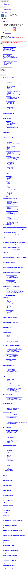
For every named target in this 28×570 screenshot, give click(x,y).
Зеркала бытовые (10, 342)
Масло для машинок (11, 390)
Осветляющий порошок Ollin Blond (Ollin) (11, 249)
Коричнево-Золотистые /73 (12, 220)
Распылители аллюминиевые (12, 408)
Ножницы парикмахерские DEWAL (14, 397)
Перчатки (5, 482)
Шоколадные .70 (10, 93)
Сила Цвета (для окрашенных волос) (14, 290)
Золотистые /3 (9, 208)
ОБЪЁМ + (8, 121)
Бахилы (5, 477)
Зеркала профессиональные (12, 341)
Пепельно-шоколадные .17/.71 (13, 91)
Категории (3, 75)
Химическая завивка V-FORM (9, 134)
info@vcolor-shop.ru (7, 30)
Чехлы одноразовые (7, 500)
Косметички (9, 424)
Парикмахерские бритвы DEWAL (13, 399)
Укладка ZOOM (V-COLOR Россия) (10, 317)
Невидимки (9, 450)
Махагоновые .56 (10, 102)
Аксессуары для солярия (8, 557)
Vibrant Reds (9, 193)
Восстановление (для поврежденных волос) (16, 291)
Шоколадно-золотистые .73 (12, 89)
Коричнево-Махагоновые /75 (12, 222)
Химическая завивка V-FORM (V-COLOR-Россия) (13, 267)
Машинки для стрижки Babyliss (13, 386)
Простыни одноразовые (8, 495)
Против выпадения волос (12, 278)
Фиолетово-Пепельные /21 (12, 206)
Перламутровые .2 (10, 86)
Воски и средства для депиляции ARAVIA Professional (14, 535)
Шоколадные (9, 179)
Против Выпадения (10, 295)
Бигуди (8, 465)
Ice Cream (8, 306)
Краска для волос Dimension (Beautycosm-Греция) (13, 170)
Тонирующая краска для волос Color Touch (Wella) (13, 229)
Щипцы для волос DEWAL (12, 430)
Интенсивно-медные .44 (11, 98)
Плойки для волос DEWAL (12, 431)
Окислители (5, 52)
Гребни (8, 456)
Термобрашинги (10, 460)
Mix (7, 196)
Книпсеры (8, 357)
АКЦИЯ (8, 173)
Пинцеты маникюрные (11, 352)
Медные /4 (8, 212)
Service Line (9, 311)
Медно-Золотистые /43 (11, 213)
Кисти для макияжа (10, 367)
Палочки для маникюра (11, 350)
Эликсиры (8, 283)
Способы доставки (7, 9)
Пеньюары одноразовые (8, 487)
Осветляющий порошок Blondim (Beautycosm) (12, 244)
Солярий (5, 64)
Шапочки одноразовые (8, 505)
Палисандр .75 (9, 92)
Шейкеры (8, 442)
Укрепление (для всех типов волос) (14, 292)
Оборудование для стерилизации (10, 568)
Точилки (8, 374)
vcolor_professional (19, 30)
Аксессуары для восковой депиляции (10, 537)
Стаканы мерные (10, 441)
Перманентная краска (8, 48)
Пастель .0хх (9, 106)
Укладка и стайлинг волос (9, 56)
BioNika (8, 302)
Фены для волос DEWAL (12, 414)
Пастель (8, 183)
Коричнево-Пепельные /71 (12, 219)
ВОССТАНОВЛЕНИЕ (11, 123)
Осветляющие (9, 177)
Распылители (6, 405)
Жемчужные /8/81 (10, 223)
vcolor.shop (7, 33)
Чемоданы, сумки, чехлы (8, 419)
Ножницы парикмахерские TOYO (13, 398)
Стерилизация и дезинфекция (9, 65)
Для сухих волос (10, 276)
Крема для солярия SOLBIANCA (10, 555)
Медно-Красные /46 (10, 214)
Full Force (8, 305)
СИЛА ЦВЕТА (9, 122)
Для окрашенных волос (11, 275)
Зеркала (5, 338)
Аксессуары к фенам (11, 417)
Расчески (8, 455)
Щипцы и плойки (7, 427)
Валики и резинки (7, 332)
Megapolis (8, 308)
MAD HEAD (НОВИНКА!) (8, 111)
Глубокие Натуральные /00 (12, 202)
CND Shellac (6, 512)
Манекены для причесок (8, 376)
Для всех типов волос (11, 282)
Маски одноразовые (7, 502)
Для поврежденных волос (12, 277)
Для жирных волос (10, 280)
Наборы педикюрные (11, 359)
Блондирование (6, 51)
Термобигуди (9, 469)
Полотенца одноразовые (8, 492)
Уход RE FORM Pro (7, 118)
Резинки (8, 336)
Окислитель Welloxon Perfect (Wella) (10, 259)
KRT (7, 307)
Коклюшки (8, 466)
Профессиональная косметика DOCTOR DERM (13, 520)
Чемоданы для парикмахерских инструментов (16, 422)
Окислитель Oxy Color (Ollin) (9, 262)
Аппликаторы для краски (12, 440)
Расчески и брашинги (7, 452)
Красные (8, 185)
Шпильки (8, 449)
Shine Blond (9, 312)
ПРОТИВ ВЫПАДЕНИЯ (12, 127)
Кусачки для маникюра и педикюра (14, 349)
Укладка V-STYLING (7, 129)
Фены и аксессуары (7, 412)
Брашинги (8, 459)
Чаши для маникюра (11, 356)
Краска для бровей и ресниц (9, 50)
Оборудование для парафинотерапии (10, 550)
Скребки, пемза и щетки (11, 354)
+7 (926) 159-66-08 (8, 21)
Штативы (8, 380)
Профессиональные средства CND (10, 525)
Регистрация (6, 4)
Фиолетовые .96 (10, 103)
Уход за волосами (7, 55)
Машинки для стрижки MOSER (13, 388)
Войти (4, 3)
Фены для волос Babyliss (11, 416)
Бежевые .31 (9, 88)
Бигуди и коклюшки (7, 462)
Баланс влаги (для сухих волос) (13, 293)
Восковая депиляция (7, 62)
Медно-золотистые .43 (11, 99)
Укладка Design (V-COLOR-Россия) (10, 320)
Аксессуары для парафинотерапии (10, 547)
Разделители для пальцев (12, 355)
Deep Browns (9, 194)
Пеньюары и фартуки (7, 403)
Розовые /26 (9, 207)
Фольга (5, 475)
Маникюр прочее (10, 360)
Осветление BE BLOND (8, 115)
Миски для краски (10, 438)
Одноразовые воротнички (8, 472)
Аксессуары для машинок (12, 389)
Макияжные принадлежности (9, 365)
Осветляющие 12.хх (10, 107)
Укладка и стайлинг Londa (8, 324)
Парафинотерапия (7, 63)
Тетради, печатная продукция (9, 507)
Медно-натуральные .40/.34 (12, 97)
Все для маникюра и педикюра (10, 61)
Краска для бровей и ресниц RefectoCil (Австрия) (13, 234)
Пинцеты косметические (11, 372)
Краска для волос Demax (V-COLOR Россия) (12, 139)
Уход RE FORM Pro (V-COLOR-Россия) (11, 286)
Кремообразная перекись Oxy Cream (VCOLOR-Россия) (14, 257)
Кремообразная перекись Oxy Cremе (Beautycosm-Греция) (14, 254)
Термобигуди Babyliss (11, 432)
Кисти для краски (10, 437)
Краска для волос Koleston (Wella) (10, 189)
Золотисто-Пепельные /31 (12, 211)
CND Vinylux (6, 515)
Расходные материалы (8, 58)
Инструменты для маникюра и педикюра (11, 345)
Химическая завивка (7, 54)
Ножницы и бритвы (7, 394)
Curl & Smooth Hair (10, 303)
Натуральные (9, 174)
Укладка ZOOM (6, 132)
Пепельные (8, 176)
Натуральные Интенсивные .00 (13, 83)
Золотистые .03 (9, 87)
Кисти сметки (6, 362)
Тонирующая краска (7, 49)
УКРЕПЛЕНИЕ (9, 124)
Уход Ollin (5, 297)
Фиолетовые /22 (10, 204)
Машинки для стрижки (8, 383)
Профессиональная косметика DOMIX (11, 522)
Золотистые (9, 178)
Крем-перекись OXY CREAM (9, 113)
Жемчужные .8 (9, 104)
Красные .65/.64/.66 (10, 101)
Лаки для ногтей (6, 59)
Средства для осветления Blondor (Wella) (11, 247)
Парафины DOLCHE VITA (8, 545)
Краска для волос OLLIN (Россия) (10, 198)
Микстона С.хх (9, 108)
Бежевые (8, 182)
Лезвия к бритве (10, 400)
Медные (8, 187)
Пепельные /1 (9, 203)
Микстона (8, 184)
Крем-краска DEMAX (7, 79)
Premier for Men (10, 310)
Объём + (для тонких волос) (12, 288)
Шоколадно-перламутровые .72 (13, 94)
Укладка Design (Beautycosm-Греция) (10, 322)
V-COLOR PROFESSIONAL (9, 47)
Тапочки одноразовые (7, 485)
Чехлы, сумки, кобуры (11, 423)
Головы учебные (10, 379)
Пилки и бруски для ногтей (12, 351)
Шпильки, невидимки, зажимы (9, 445)
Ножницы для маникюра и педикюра (14, 347)
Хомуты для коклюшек (11, 467)
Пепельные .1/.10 (10, 85)
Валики (8, 335)
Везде (4, 45)
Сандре (8, 181)
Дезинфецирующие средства (9, 565)
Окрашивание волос (7, 435)
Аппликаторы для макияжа (12, 371)
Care (7, 300)
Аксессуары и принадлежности (10, 57)
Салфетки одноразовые (8, 497)
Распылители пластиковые (12, 409)
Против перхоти (10, 281)
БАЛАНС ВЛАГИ (10, 126)
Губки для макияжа (10, 369)
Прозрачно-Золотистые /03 (12, 209)
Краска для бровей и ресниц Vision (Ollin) (11, 237)
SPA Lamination (9, 313)
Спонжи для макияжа (11, 370)
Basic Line (8, 301)
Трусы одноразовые (7, 490)
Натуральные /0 (9, 201)
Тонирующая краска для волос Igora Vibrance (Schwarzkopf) (15, 227)
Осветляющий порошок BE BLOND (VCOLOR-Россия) (14, 242)
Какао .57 (8, 96)
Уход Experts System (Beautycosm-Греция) (11, 272)
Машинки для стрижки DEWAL (13, 385)
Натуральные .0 (9, 82)
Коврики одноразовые (7, 480)
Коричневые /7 (9, 218)
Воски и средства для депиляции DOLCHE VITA (13, 530)
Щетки (8, 457)
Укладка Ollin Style (7, 327)
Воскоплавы (6, 540)
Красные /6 (8, 217)
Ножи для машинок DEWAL (12, 391)
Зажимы (8, 447)
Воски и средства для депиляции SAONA (11, 532)
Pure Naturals (9, 192)
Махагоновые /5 (10, 216)
